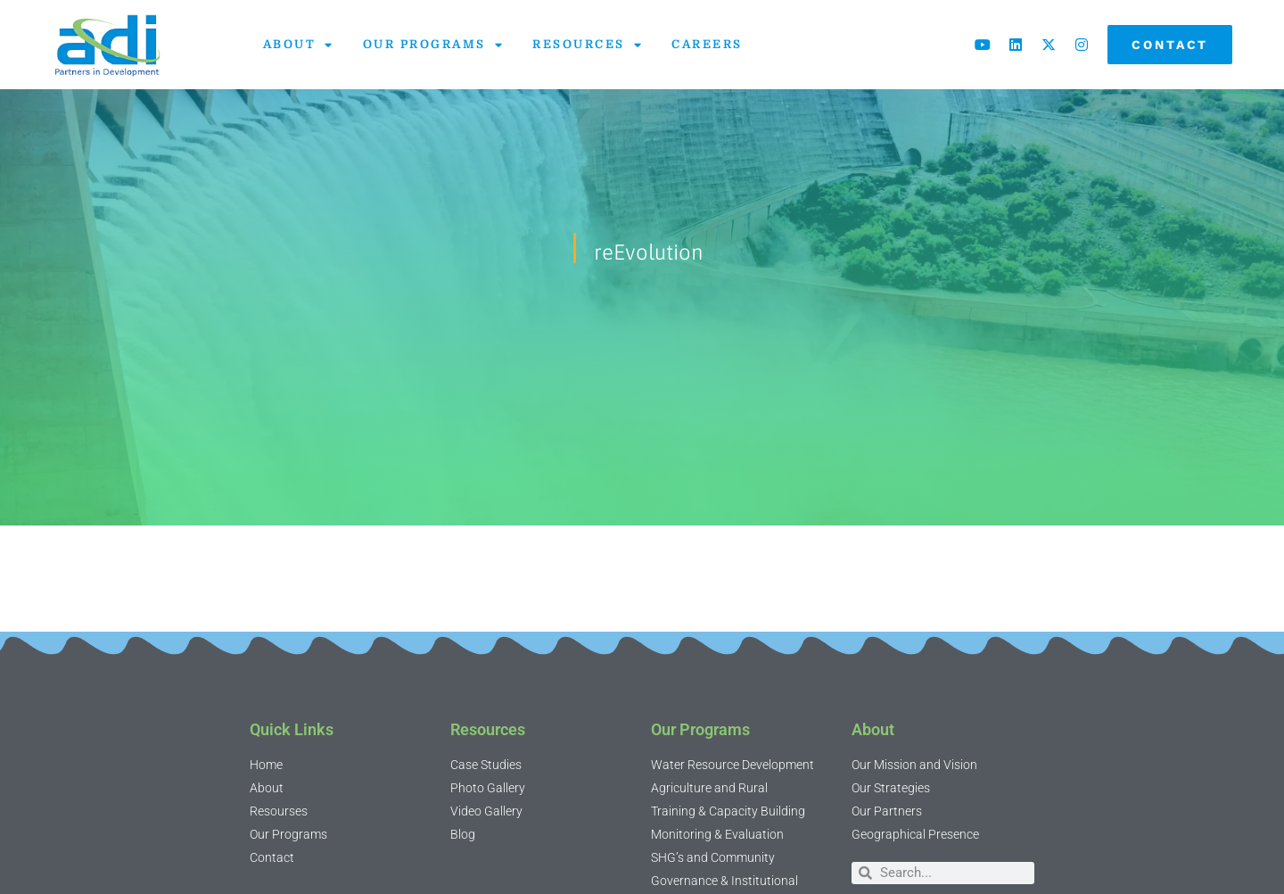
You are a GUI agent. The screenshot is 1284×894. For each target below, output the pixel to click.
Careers (707, 44)
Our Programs (434, 45)
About (298, 45)
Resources (587, 45)
